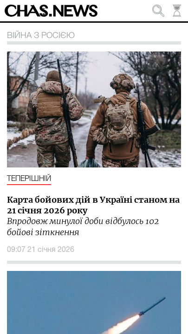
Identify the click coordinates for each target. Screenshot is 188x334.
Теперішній (29, 179)
